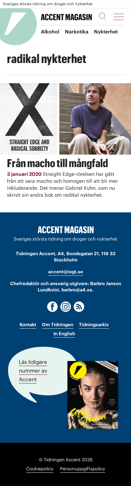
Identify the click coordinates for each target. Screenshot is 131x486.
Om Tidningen (57, 325)
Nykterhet (106, 32)
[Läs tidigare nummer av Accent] (92, 395)
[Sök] (102, 16)
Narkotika (76, 32)
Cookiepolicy (39, 469)
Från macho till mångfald (57, 163)
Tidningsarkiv (94, 325)
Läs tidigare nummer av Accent (33, 371)
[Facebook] (52, 306)
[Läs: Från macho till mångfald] (65, 119)
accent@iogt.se (65, 272)
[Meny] (119, 16)
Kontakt (28, 325)
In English (64, 334)
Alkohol (50, 32)
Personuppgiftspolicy (82, 469)
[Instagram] (65, 306)
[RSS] (79, 306)
